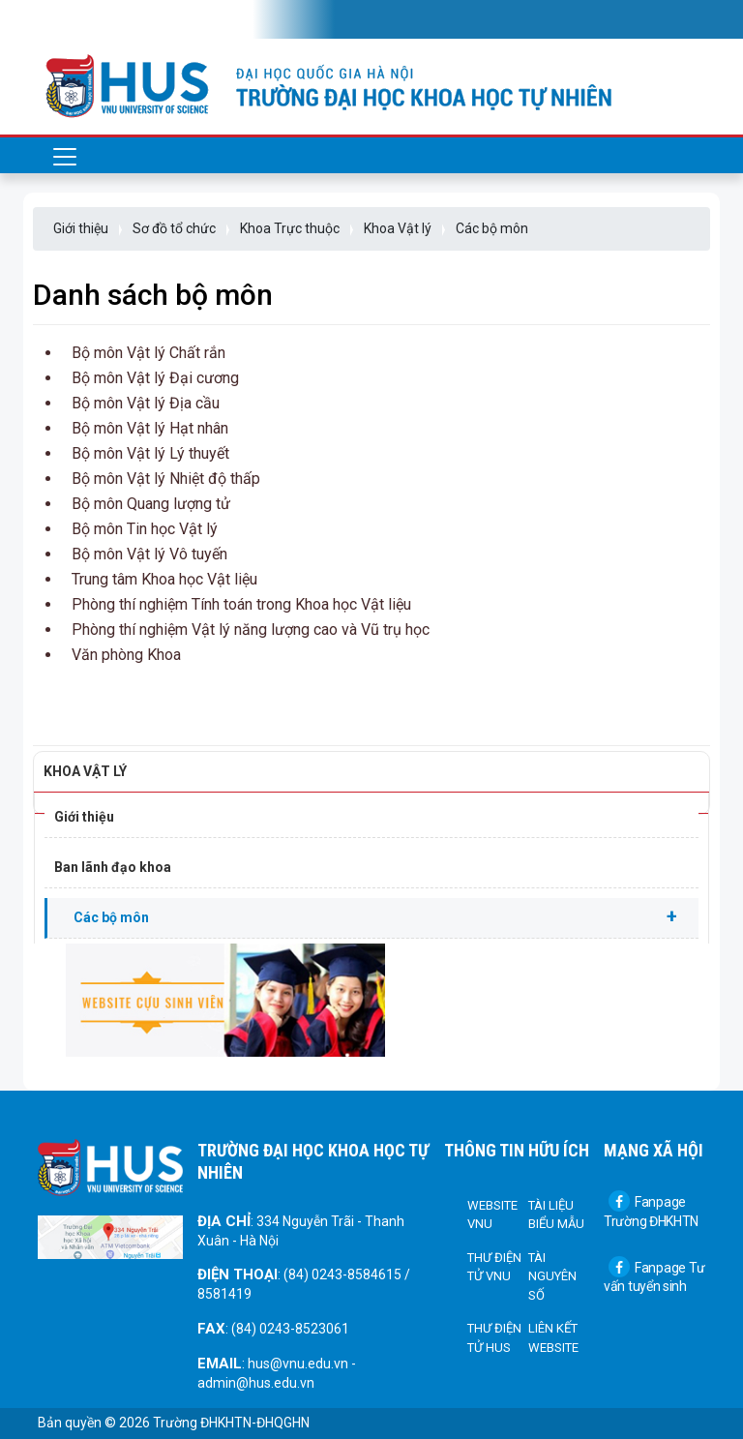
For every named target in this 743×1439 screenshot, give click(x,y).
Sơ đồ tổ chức (174, 228)
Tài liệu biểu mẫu (556, 1215)
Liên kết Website (553, 1338)
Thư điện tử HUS (494, 1338)
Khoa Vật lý (397, 228)
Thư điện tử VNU (494, 1267)
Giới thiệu (80, 228)
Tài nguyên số (552, 1276)
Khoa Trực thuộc (290, 228)
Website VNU (492, 1215)
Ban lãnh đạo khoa (112, 867)
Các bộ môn (492, 228)
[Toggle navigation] (65, 19)
